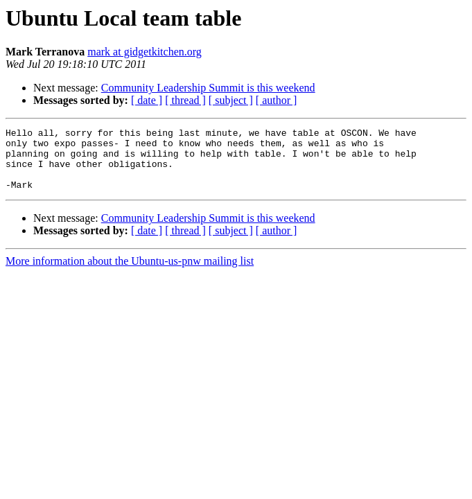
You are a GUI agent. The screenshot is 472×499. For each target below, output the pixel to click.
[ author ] (276, 100)
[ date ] (146, 100)
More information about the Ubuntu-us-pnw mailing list (130, 273)
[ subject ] (231, 100)
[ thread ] (185, 100)
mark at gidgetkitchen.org (144, 52)
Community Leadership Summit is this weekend (208, 88)
